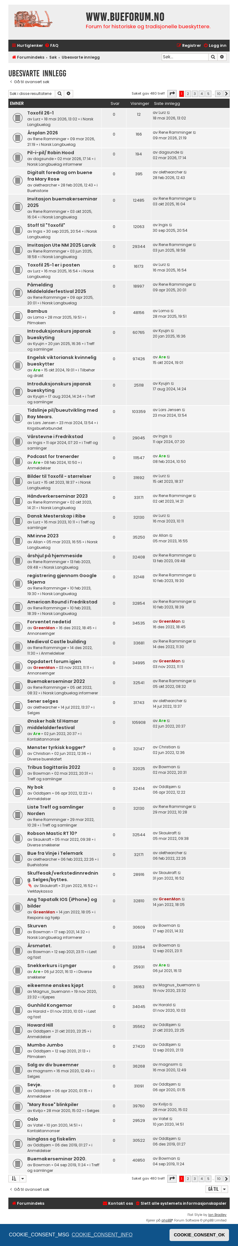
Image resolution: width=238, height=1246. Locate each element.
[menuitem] (51, 46)
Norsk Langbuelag (58, 144)
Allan (38, 542)
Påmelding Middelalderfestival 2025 (56, 288)
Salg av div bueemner (53, 1065)
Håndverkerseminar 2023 (57, 496)
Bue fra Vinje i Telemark (55, 853)
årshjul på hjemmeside (54, 556)
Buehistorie (37, 190)
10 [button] (219, 93)
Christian (42, 753)
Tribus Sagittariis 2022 (53, 767)
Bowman (42, 773)
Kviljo (38, 1110)
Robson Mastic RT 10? (52, 833)
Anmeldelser (39, 468)
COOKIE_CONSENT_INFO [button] (102, 1234)
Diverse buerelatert (44, 759)
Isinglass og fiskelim (51, 1139)
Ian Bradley (217, 1214)
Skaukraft (42, 839)
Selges (33, 712)
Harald (39, 1011)
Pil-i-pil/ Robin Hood (50, 153)
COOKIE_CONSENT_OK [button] (199, 1234)
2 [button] (188, 93)
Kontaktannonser (43, 739)
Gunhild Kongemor (49, 1005)
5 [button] (208, 93)
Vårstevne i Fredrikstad (55, 436)
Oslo (32, 1119)
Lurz (36, 119)
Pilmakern (36, 322)
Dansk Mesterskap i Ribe (56, 516)
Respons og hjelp (43, 917)
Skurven (37, 926)
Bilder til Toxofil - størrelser (59, 476)
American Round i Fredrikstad (62, 602)
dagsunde (43, 158)
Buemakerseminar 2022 (56, 681)
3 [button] (195, 93)
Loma (38, 317)
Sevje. (34, 1085)
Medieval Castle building (56, 642)
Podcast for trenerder (53, 456)
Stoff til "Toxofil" (46, 225)
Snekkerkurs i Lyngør (52, 965)
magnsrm (43, 1070)
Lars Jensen (44, 422)
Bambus (37, 311)
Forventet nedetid (49, 622)
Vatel (38, 1125)
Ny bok (35, 787)
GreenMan (44, 627)
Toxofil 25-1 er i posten (53, 265)
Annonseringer (41, 633)
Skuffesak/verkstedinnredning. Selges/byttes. (62, 876)
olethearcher (45, 185)
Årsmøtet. (39, 946)
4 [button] (202, 93)
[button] (172, 93)
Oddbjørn (42, 793)
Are (36, 370)
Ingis (37, 231)
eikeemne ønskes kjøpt (55, 985)
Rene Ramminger (49, 138)
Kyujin (38, 343)
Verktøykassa (40, 891)
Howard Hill (40, 1025)
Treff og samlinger (44, 779)
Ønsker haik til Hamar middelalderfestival (52, 724)
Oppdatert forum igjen (54, 661)
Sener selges (42, 701)
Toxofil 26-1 (40, 113)
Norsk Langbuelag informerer (54, 164)
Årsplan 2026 (42, 133)
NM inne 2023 (43, 536)
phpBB (166, 1220)
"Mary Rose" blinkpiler (52, 1104)
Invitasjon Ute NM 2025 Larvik (61, 245)
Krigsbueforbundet (44, 428)
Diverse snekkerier (43, 845)
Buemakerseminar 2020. (56, 1159)
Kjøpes (48, 997)
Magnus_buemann (51, 991)
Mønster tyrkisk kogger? (56, 747)
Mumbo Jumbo (45, 1045)
